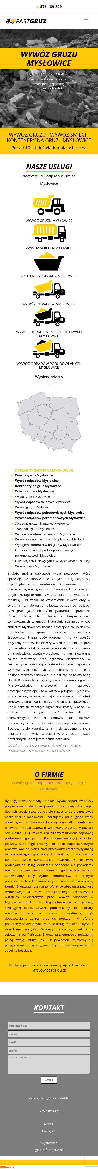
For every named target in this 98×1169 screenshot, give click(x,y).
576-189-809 (49, 6)
